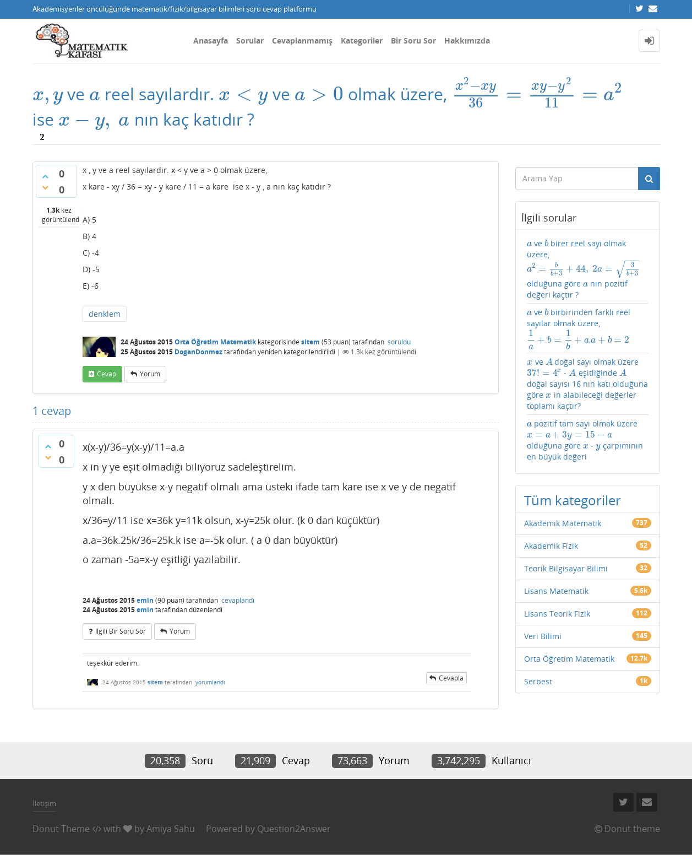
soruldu (399, 342)
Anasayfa (210, 40)
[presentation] (47, 94)
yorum (150, 374)
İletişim (44, 803)
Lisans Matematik (556, 591)
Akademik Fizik (551, 546)
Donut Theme (61, 829)
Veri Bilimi (543, 636)
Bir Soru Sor (413, 40)
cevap (106, 374)
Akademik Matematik (562, 523)
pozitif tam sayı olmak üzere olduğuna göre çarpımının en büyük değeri (585, 440)
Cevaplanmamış (302, 40)
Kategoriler (362, 40)
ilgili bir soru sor (120, 631)
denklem (105, 314)
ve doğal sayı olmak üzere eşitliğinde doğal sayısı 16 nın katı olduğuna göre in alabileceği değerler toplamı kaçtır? (587, 383)
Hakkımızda (467, 40)
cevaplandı (237, 600)
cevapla (451, 678)
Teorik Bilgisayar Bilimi (566, 568)
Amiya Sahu (170, 829)
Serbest (538, 681)
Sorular (250, 40)
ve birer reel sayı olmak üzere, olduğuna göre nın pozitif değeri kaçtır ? (583, 269)
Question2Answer (294, 829)
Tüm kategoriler (572, 500)
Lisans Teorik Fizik (557, 613)
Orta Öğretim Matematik (215, 342)
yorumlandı (210, 682)
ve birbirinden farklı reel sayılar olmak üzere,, (578, 328)
